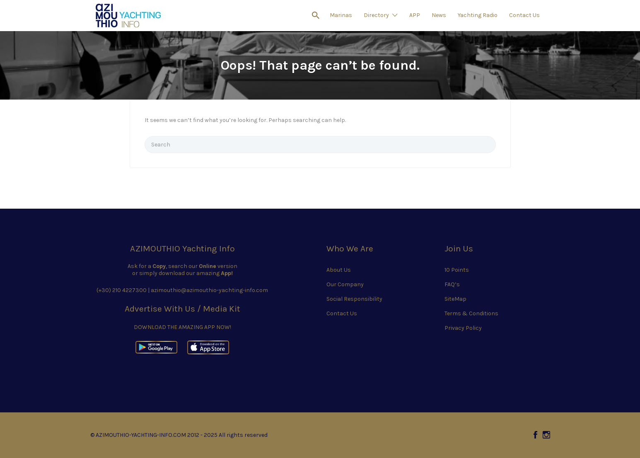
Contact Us (524, 15)
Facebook (535, 435)
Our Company (345, 284)
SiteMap (455, 298)
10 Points (456, 269)
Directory (376, 15)
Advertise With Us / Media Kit (182, 309)
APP (414, 15)
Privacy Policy (463, 327)
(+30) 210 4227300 (122, 290)
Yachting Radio (478, 15)
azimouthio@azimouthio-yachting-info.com (209, 290)
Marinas (341, 15)
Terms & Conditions (471, 313)
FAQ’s (452, 284)
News (439, 15)
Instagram (546, 435)
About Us (338, 269)
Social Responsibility (354, 298)
